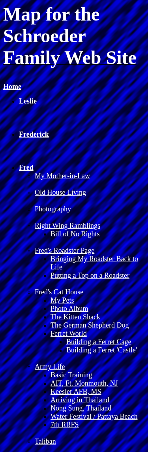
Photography (53, 209)
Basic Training (71, 375)
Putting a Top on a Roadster (90, 275)
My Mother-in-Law (62, 176)
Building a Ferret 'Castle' (101, 350)
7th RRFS (65, 425)
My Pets (62, 300)
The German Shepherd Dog (90, 325)
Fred (26, 167)
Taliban (45, 441)
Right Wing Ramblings (67, 226)
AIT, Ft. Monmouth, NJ (84, 383)
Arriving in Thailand (80, 400)
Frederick (34, 134)
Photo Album (69, 309)
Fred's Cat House (59, 292)
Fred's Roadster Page (64, 250)
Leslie (28, 101)
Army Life (50, 367)
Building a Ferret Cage (98, 342)
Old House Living (60, 192)
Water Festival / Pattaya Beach (94, 416)
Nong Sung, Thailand (81, 408)
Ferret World (69, 333)
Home (12, 86)
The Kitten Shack (75, 317)
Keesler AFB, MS (76, 392)
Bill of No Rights (75, 234)
